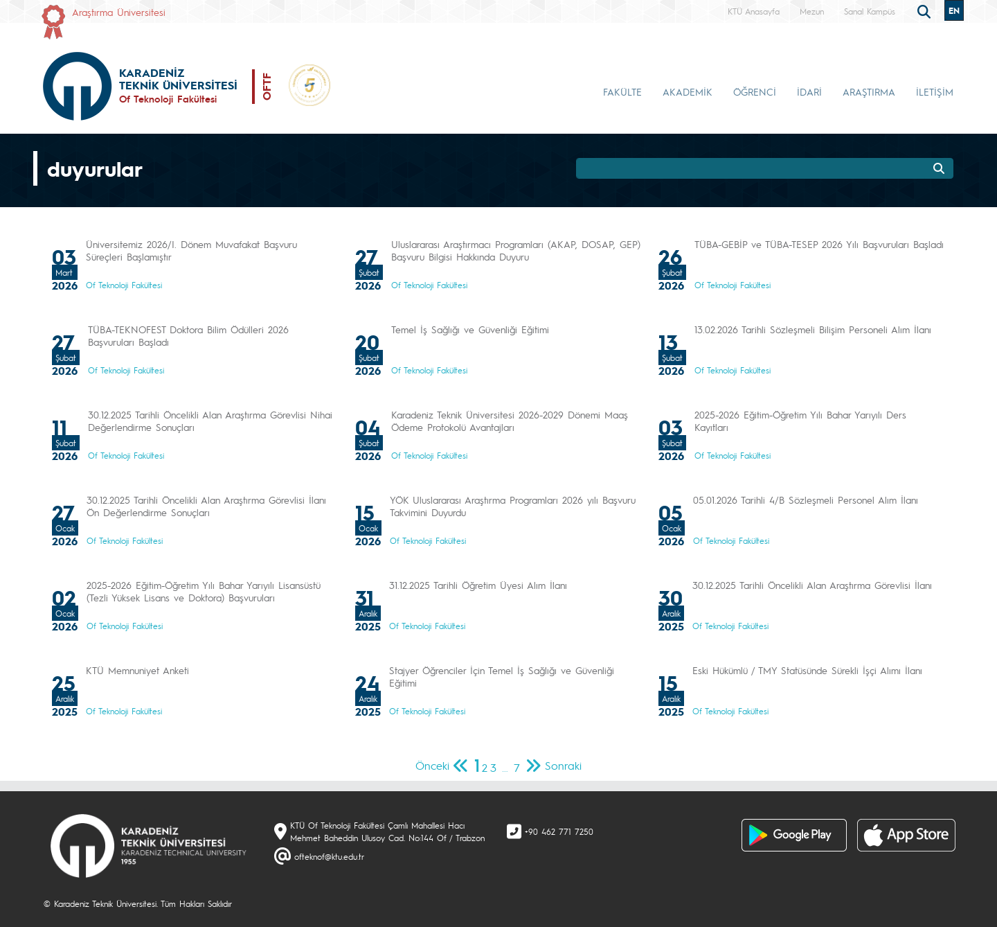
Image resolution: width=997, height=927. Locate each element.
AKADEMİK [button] (687, 91)
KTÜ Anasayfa (754, 11)
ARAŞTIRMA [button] (869, 91)
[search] (925, 10)
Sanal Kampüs (869, 11)
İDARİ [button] (809, 91)
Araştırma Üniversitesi (118, 12)
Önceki (432, 765)
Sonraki (563, 765)
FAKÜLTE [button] (622, 91)
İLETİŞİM (934, 91)
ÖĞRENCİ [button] (754, 91)
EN (954, 10)
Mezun (812, 11)
